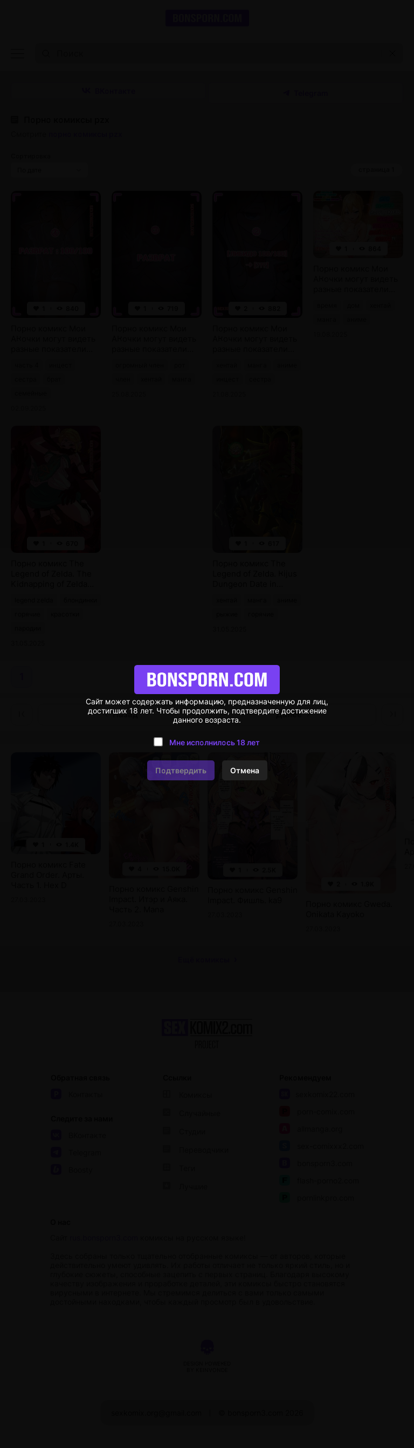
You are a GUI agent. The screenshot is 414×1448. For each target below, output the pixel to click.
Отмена (244, 770)
